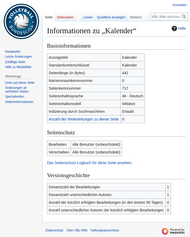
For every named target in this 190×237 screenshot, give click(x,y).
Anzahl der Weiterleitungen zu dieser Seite (84, 119)
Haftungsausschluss (104, 230)
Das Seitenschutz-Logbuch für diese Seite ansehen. (89, 163)
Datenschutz (54, 230)
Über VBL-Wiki (77, 230)
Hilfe (178, 28)
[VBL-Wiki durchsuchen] (169, 16)
